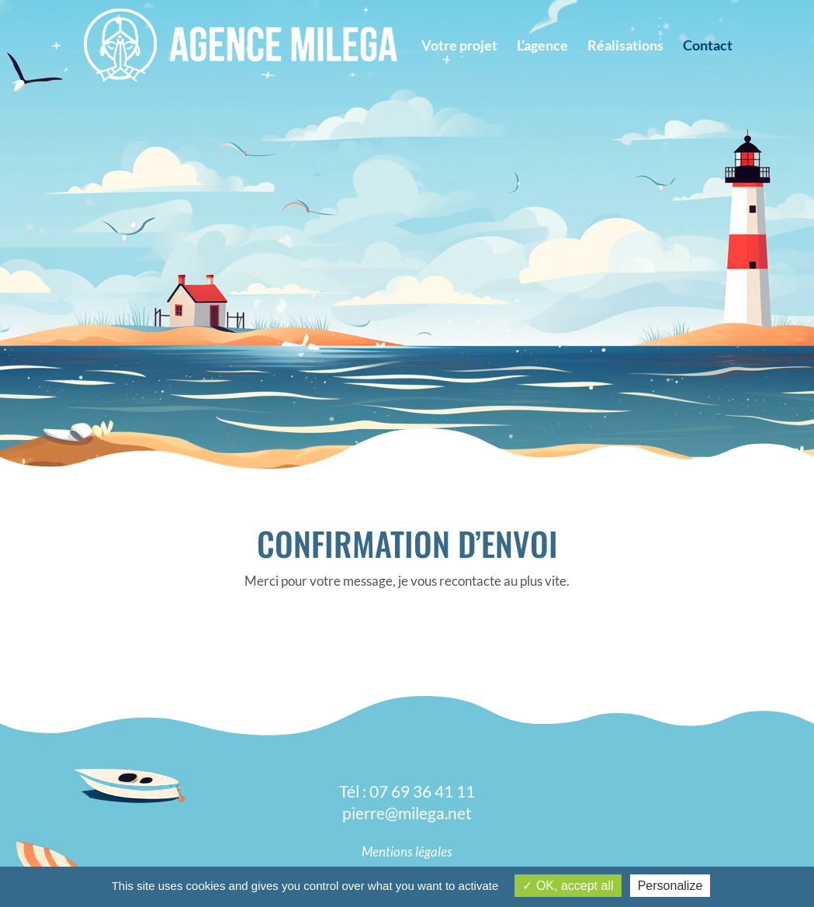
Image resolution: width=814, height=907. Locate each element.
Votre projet (459, 47)
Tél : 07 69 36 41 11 (407, 791)
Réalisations (625, 47)
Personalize (670, 885)
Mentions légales (407, 851)
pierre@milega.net (407, 812)
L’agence (542, 47)
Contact (708, 47)
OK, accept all (567, 885)
